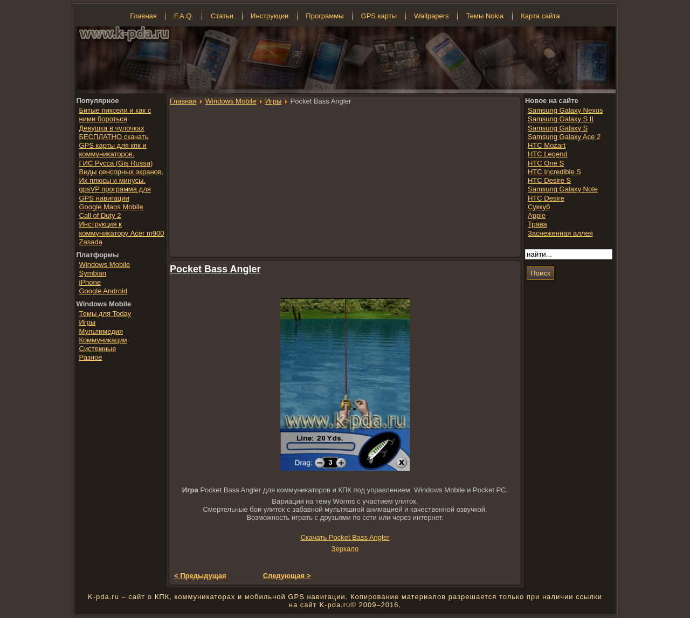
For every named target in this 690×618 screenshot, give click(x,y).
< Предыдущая (200, 576)
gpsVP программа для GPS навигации (115, 193)
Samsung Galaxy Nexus (565, 110)
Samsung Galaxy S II (561, 119)
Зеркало (345, 549)
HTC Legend (548, 154)
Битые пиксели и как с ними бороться (115, 114)
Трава (537, 224)
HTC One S (546, 163)
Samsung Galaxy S (558, 128)
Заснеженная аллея (560, 233)
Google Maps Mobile (111, 207)
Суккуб (539, 207)
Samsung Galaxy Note (563, 189)
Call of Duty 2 (100, 215)
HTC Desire (546, 198)
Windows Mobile (231, 101)
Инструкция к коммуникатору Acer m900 (121, 228)
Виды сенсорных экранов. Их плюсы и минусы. (121, 176)
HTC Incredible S (554, 172)
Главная (183, 101)
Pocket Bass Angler (215, 269)
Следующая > (287, 576)
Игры (273, 101)
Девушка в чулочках (111, 128)
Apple (537, 215)
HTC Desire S (549, 180)
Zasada (90, 242)
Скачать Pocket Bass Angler (344, 537)
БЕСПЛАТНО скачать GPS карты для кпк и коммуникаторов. (114, 146)
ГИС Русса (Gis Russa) (116, 163)
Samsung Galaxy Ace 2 (564, 137)
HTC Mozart (546, 145)
